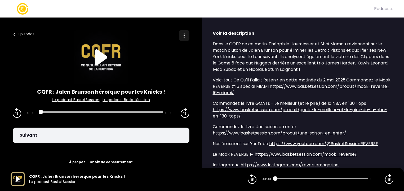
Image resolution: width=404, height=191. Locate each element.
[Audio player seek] (101, 112)
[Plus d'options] (184, 35)
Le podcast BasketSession (75, 99)
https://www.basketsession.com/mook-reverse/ (306, 154)
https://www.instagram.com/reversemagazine (290, 165)
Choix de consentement (111, 162)
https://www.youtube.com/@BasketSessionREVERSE (323, 144)
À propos (77, 162)
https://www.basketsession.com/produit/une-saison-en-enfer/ (279, 133)
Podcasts (383, 9)
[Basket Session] (192, 8)
